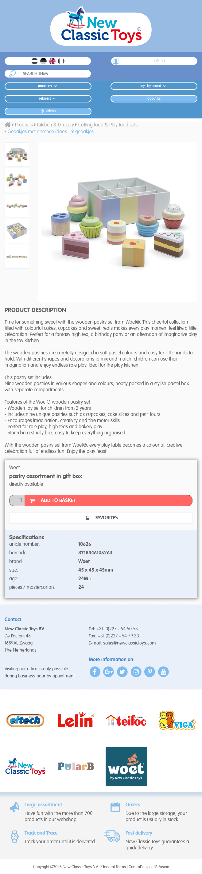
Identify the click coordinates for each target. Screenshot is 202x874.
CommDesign (140, 867)
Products (48, 86)
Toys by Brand (154, 86)
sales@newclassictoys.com (129, 643)
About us (154, 99)
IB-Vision (161, 867)
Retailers (48, 99)
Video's (48, 111)
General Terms (113, 867)
